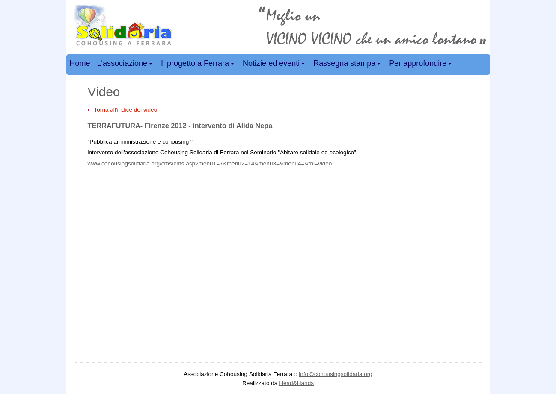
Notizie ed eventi (275, 65)
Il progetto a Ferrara (199, 65)
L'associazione (126, 65)
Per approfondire (421, 65)
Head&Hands (296, 383)
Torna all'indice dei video (126, 109)
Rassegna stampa (348, 65)
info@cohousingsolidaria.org (335, 374)
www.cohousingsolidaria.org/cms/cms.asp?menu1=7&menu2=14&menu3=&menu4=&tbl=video (210, 163)
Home (80, 63)
